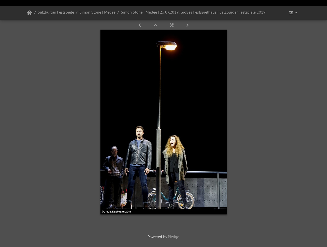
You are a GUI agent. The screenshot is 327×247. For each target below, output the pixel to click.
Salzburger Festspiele (56, 12)
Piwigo (173, 236)
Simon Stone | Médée (97, 12)
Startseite (29, 13)
